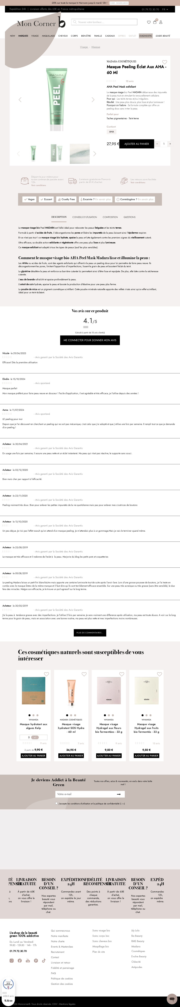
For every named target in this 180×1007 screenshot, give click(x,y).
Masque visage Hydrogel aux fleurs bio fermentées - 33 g (108, 730)
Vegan (31, 199)
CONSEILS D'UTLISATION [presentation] (84, 217)
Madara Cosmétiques (121, 61)
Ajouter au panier (33, 758)
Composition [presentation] (110, 217)
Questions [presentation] (129, 217)
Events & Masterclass (62, 935)
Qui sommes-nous (60, 919)
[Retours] (166, 8)
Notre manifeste (59, 924)
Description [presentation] (58, 217)
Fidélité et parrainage (62, 956)
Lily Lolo (135, 919)
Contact (55, 946)
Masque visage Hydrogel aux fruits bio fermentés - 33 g (146, 730)
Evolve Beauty (138, 945)
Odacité (136, 950)
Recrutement (57, 940)
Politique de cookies (62, 967)
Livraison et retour (60, 951)
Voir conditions (38, 186)
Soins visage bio (101, 919)
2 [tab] (33, 717)
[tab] (59, 217)
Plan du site (98, 940)
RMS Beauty (137, 930)
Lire (122, 806)
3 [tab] (37, 717)
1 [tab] (29, 717)
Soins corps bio (100, 924)
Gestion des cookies (62, 972)
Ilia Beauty (136, 924)
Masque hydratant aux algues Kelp (33, 728)
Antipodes (136, 955)
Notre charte (57, 930)
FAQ (53, 962)
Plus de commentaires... (90, 633)
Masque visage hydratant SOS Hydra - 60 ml (71, 730)
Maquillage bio (100, 935)
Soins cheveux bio (102, 930)
